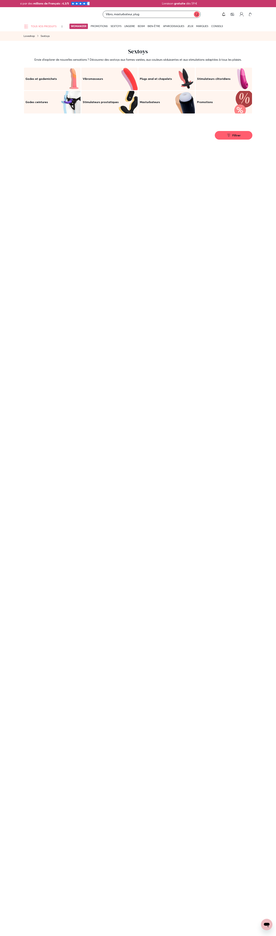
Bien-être (154, 26)
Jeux (190, 26)
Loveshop (29, 36)
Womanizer (78, 26)
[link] (232, 14)
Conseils (217, 26)
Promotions (99, 26)
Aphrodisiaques (173, 26)
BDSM (141, 26)
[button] (224, 14)
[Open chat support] (266, 924)
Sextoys (116, 26)
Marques (202, 26)
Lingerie (129, 26)
